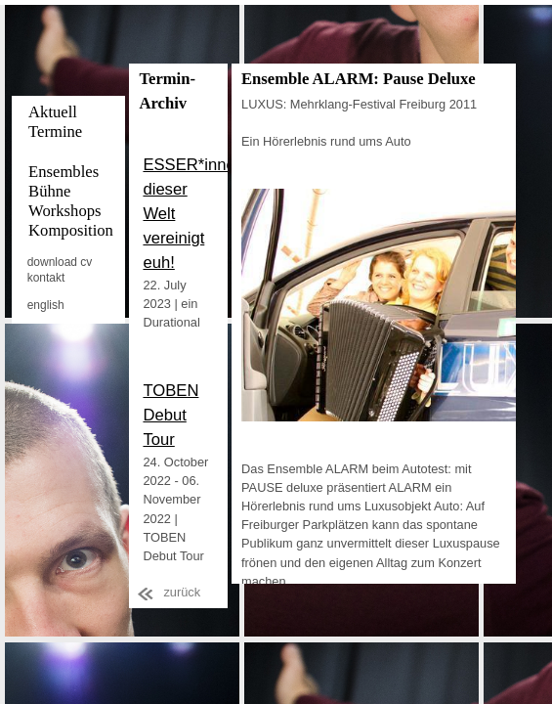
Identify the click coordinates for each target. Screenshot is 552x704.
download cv (60, 262)
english (45, 305)
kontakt (46, 278)
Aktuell (52, 112)
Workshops (64, 210)
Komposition (70, 230)
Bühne (49, 191)
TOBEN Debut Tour (170, 415)
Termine (55, 131)
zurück (181, 592)
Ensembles (63, 171)
